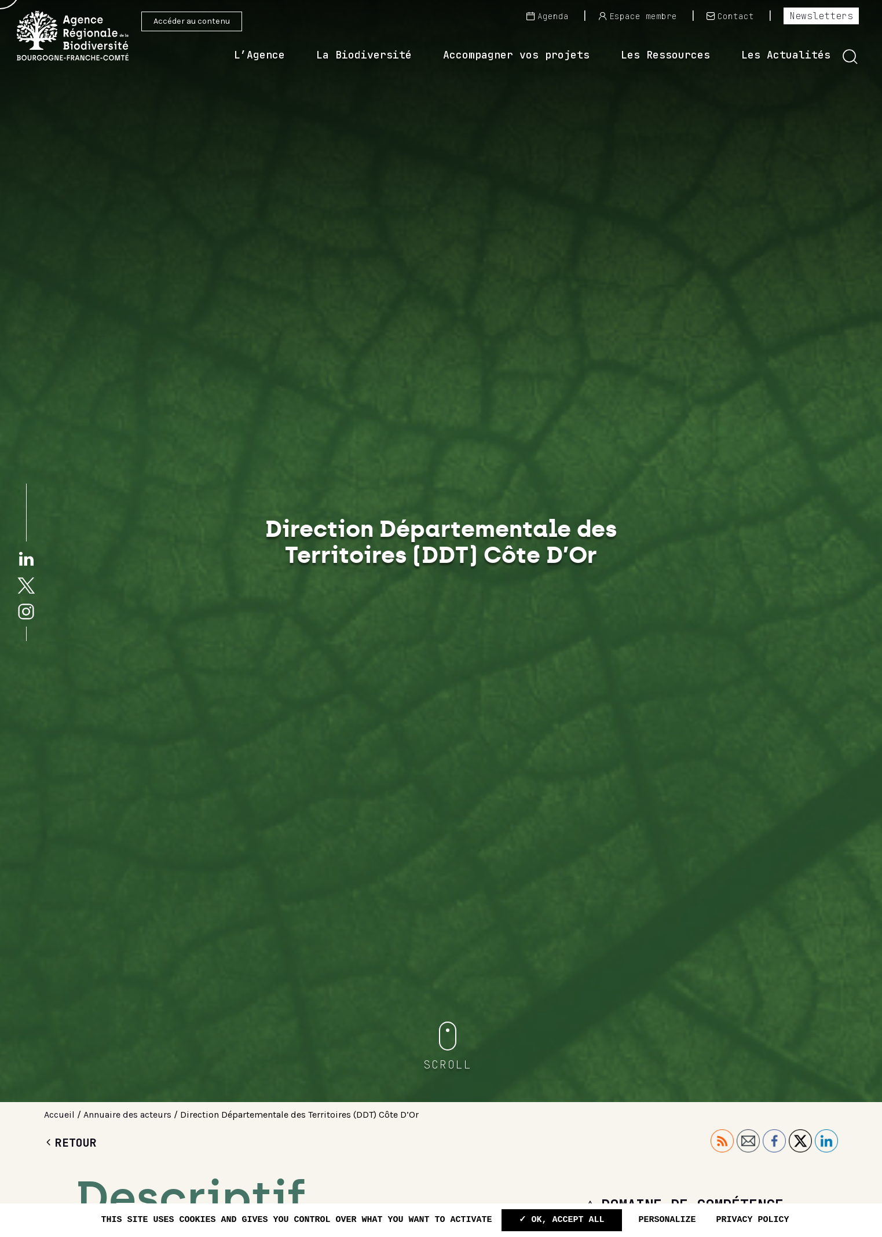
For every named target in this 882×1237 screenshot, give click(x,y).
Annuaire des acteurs (127, 1114)
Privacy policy (752, 1220)
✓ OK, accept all (562, 1220)
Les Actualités (785, 54)
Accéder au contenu (191, 21)
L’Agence (259, 54)
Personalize (667, 1220)
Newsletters (821, 15)
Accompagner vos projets (516, 54)
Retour (70, 1142)
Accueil (59, 1114)
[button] (850, 56)
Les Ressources (665, 54)
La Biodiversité (364, 54)
